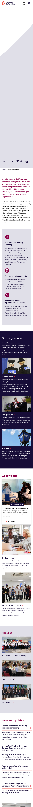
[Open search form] (29, 3)
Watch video (10, 521)
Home (4, 169)
